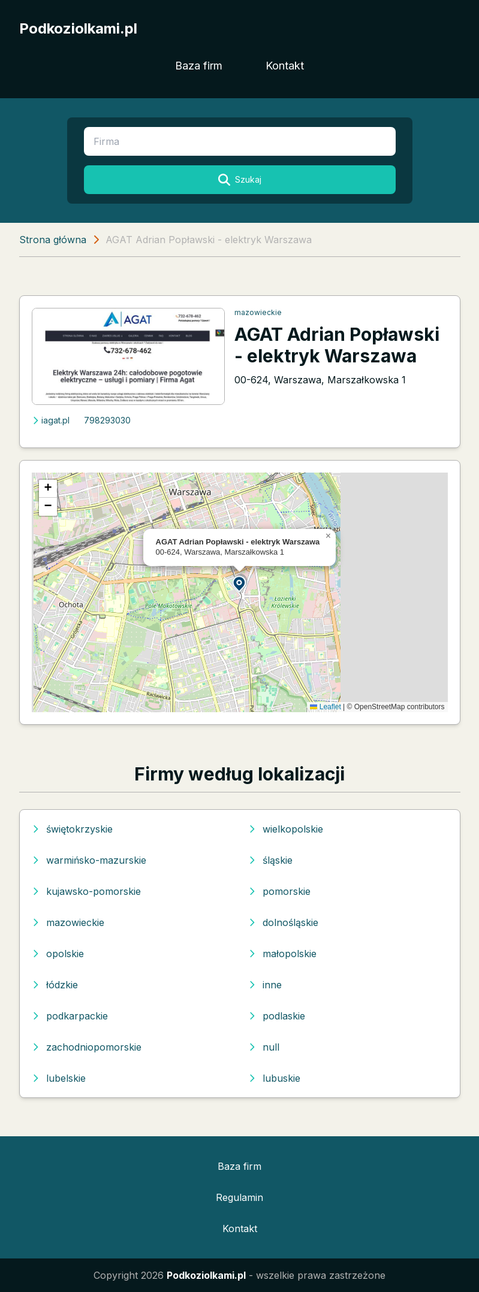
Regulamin (239, 1197)
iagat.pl (51, 420)
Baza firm (198, 65)
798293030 (107, 420)
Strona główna (52, 240)
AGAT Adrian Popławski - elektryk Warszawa (336, 345)
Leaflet (325, 707)
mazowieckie (258, 312)
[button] (240, 583)
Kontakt (285, 65)
